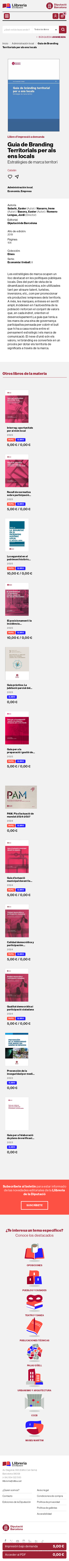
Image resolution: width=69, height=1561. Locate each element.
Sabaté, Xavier (17, 208)
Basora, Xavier (27, 211)
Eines (11, 254)
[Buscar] (62, 29)
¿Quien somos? (11, 1490)
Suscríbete (34, 1205)
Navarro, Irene (46, 208)
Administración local (20, 187)
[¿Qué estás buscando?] (17, 29)
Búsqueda (51, 37)
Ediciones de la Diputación (17, 1502)
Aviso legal (43, 1490)
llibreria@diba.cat (12, 1481)
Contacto (8, 1496)
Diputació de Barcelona (22, 223)
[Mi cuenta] (55, 16)
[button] (62, 16)
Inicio (5, 43)
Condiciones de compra (50, 1496)
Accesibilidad (44, 1513)
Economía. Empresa (20, 191)
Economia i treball (19, 262)
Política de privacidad (48, 1502)
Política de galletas (47, 1507)
